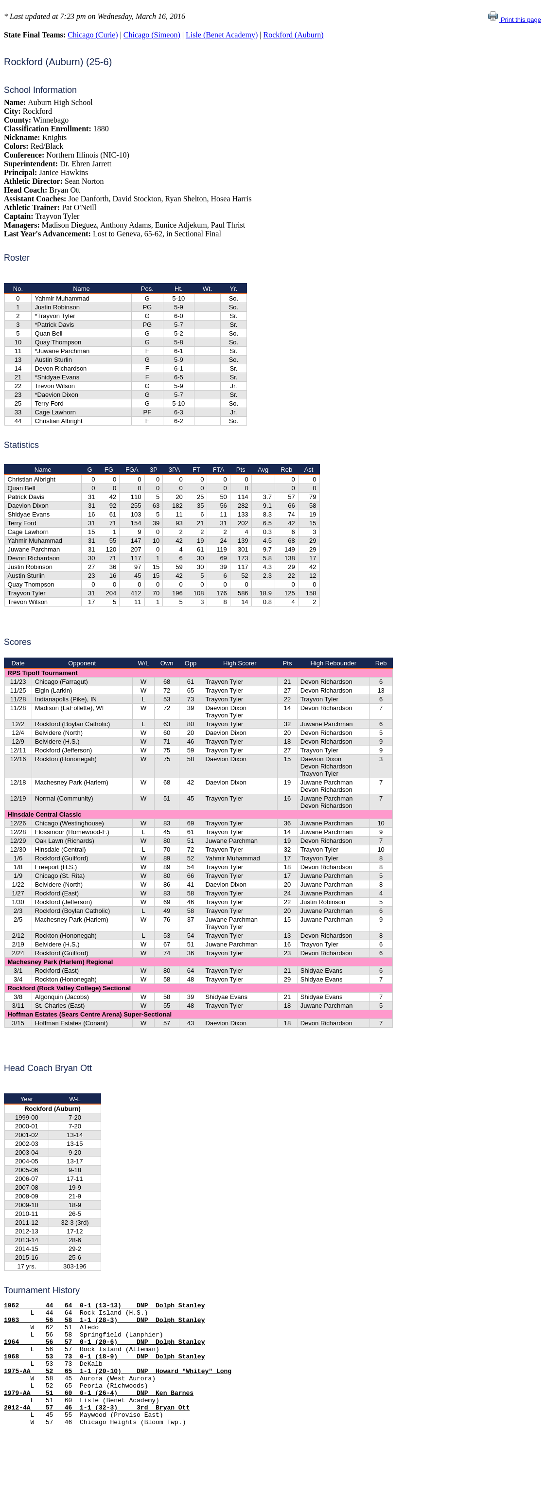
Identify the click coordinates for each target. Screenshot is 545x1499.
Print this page (514, 19)
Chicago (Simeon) (151, 35)
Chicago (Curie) (93, 35)
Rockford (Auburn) (294, 35)
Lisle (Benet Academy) (222, 35)
